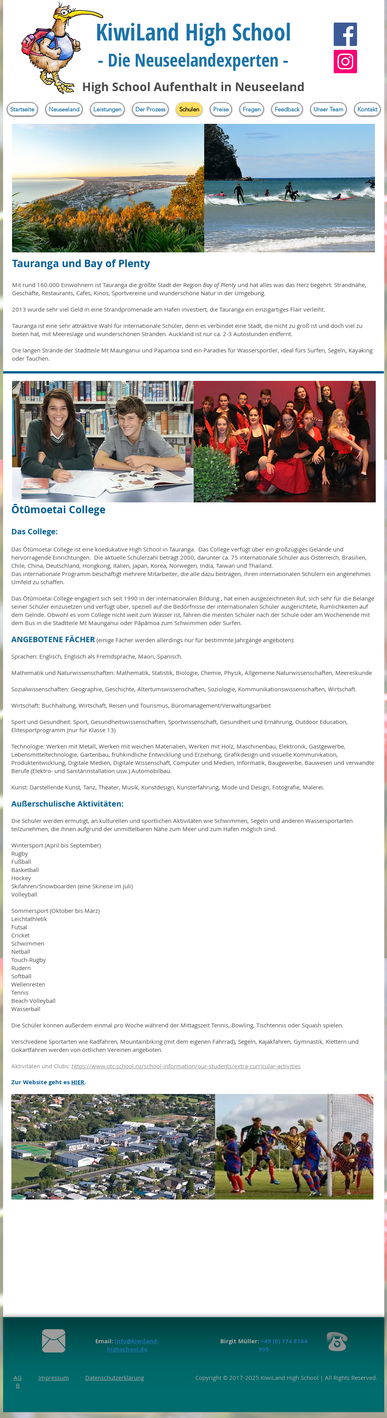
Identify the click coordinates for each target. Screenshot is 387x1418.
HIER (77, 1082)
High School (302, 1377)
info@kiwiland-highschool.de (133, 1345)
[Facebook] (345, 34)
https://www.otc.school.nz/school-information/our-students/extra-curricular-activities (186, 1066)
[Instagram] (345, 61)
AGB (18, 1381)
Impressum (54, 1377)
